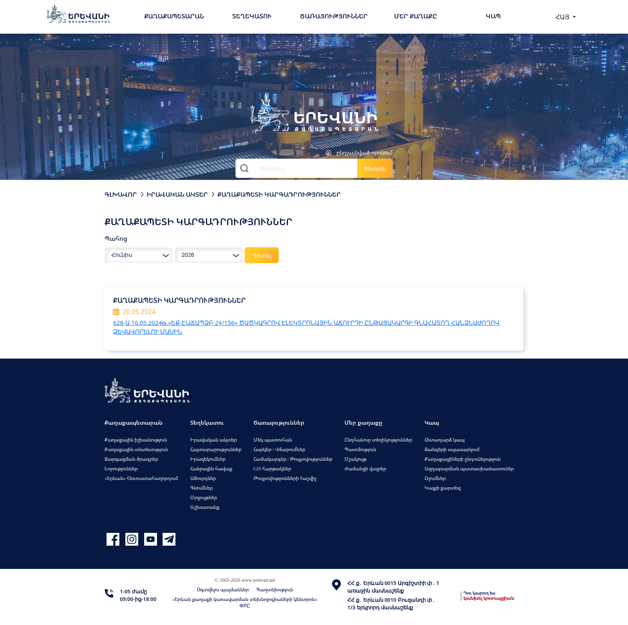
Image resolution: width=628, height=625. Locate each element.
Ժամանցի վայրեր (365, 468)
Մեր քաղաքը (415, 16)
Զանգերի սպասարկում (452, 449)
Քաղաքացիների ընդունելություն (463, 459)
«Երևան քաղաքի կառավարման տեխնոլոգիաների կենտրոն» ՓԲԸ (244, 602)
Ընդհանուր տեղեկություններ (378, 439)
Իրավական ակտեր (177, 194)
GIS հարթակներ (272, 468)
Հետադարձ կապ (445, 439)
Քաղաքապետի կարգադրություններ (279, 194)
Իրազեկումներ (207, 459)
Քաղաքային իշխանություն (136, 439)
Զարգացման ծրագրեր (131, 459)
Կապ (493, 16)
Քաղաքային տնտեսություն (136, 449)
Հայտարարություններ (216, 449)
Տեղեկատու (252, 16)
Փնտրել (375, 168)
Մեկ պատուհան (273, 439)
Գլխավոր (121, 194)
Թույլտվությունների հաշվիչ (285, 478)
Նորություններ (121, 468)
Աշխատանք (204, 507)
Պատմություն (360, 449)
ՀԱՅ (563, 16)
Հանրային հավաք (211, 468)
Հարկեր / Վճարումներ (279, 449)
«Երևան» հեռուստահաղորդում (141, 478)
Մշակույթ (355, 459)
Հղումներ (435, 478)
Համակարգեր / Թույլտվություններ (293, 459)
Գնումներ (201, 487)
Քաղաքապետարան (174, 16)
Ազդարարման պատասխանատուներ (469, 468)
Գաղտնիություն (274, 589)
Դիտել (261, 255)
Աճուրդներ (203, 478)
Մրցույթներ (203, 497)
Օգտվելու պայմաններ (223, 589)
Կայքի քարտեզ (443, 487)
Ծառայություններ (334, 16)
